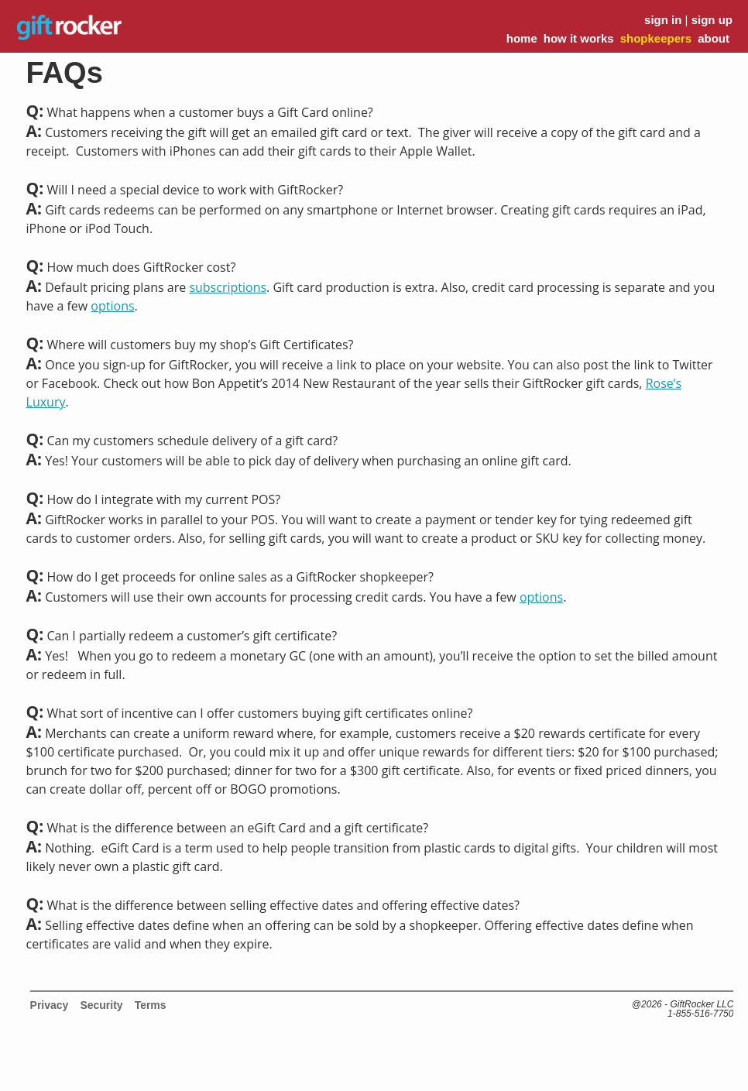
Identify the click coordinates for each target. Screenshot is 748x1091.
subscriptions (227, 287)
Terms (150, 1005)
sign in (662, 19)
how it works (579, 38)
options (112, 305)
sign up (712, 19)
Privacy (49, 1005)
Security (101, 1005)
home (521, 38)
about (713, 38)
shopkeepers (656, 38)
